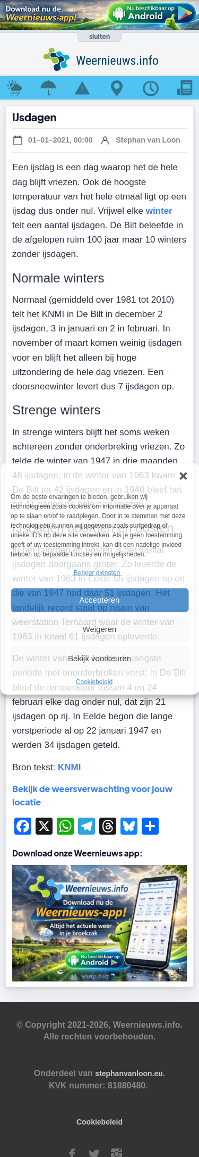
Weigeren (100, 629)
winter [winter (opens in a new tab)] (159, 211)
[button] (183, 475)
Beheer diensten (97, 572)
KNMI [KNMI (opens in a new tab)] (69, 767)
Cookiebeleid (94, 682)
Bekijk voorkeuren (99, 658)
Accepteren (100, 599)
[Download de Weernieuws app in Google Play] (99, 15)
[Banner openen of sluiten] (99, 37)
